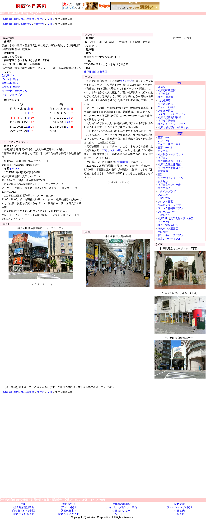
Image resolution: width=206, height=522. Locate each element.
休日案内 (179, 510)
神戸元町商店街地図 (95, 71)
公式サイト (8, 75)
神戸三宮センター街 (169, 184)
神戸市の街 (68, 504)
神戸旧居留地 (165, 97)
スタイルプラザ (167, 191)
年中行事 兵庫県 (11, 87)
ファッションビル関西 (179, 507)
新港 (160, 174)
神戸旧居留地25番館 (169, 117)
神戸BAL (163, 218)
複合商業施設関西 (24, 507)
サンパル (163, 151)
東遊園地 (163, 171)
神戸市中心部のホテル (14, 90)
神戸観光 (39, 24)
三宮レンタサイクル (169, 238)
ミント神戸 (164, 140)
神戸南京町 (164, 93)
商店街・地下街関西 (23, 510)
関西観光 (26, 24)
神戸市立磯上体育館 (169, 164)
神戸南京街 (121, 162)
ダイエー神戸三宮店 (169, 144)
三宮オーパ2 (165, 147)
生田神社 (163, 232)
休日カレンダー (121, 510)
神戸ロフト (164, 157)
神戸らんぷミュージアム (172, 124)
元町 (49, 19)
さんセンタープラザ (169, 205)
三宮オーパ (164, 137)
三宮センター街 (111, 150)
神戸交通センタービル (170, 178)
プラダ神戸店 (165, 110)
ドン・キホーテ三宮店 (170, 235)
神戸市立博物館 (167, 120)
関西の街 (179, 504)
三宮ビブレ (164, 198)
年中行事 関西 (10, 83)
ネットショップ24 (12, 94)
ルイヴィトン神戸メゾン (172, 114)
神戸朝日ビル (165, 104)
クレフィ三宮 (165, 201)
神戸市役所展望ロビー (170, 167)
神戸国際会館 (165, 161)
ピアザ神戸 (164, 221)
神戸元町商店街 (167, 90)
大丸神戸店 (126, 81)
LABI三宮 (163, 194)
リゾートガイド (121, 514)
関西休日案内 (11, 19)
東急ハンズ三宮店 (168, 228)
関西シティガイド (68, 514)
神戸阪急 (163, 154)
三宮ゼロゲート (167, 215)
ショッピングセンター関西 (121, 507)
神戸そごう (176, 154)
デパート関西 (68, 507)
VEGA (161, 87)
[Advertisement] (41, 308)
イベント (14, 168)
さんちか (163, 181)
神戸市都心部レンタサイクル (174, 127)
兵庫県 (30, 19)
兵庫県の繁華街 (121, 504)
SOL (178, 161)
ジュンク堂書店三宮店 (170, 208)
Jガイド (179, 514)
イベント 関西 (10, 79)
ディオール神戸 (167, 107)
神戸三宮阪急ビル (168, 225)
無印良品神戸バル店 (181, 218)
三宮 (180, 133)
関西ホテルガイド (24, 514)
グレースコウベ (167, 211)
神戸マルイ (164, 188)
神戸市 (40, 19)
